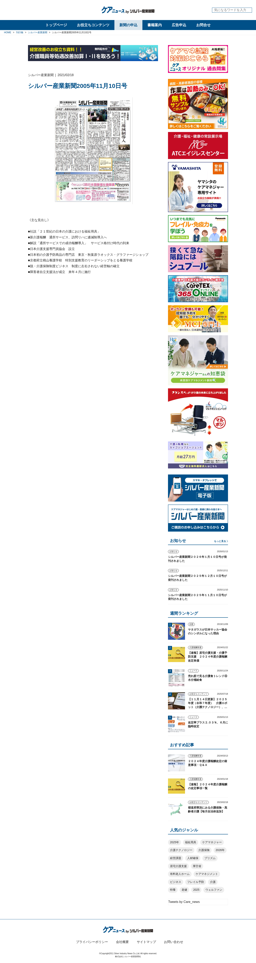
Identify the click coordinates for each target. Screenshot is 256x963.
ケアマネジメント (207, 873)
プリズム (210, 858)
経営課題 (175, 858)
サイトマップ (146, 942)
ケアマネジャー (212, 842)
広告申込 (179, 25)
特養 (173, 889)
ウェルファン (213, 889)
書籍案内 (154, 25)
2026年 (220, 850)
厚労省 (197, 866)
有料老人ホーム (180, 873)
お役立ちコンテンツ (93, 25)
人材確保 (192, 858)
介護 (213, 881)
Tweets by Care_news (184, 902)
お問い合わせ (173, 942)
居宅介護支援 (178, 866)
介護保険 (204, 850)
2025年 (174, 842)
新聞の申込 (128, 25)
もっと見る (220, 541)
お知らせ (173, 551)
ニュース (193, 671)
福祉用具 (190, 842)
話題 (191, 624)
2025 (196, 889)
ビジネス (175, 881)
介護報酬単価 (195, 647)
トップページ (56, 25)
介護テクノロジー (181, 850)
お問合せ (203, 25)
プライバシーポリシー (92, 942)
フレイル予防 (195, 881)
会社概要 (122, 942)
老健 (184, 889)
